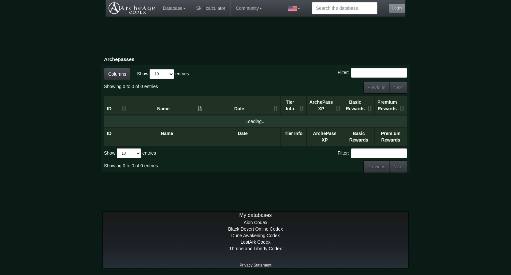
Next (398, 87)
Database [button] (174, 8)
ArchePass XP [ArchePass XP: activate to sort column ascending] (321, 105)
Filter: (372, 73)
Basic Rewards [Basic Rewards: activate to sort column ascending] (355, 105)
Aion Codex (255, 222)
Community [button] (249, 8)
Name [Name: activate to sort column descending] (163, 108)
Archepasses (119, 59)
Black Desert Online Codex (255, 229)
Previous (376, 87)
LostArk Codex (255, 242)
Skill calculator (210, 8)
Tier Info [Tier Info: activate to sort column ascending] (290, 105)
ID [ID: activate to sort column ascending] (109, 108)
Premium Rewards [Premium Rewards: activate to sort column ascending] (387, 105)
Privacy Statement (255, 265)
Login (397, 8)
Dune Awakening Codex (255, 235)
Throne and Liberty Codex (255, 248)
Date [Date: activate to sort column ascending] (239, 108)
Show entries (163, 74)
